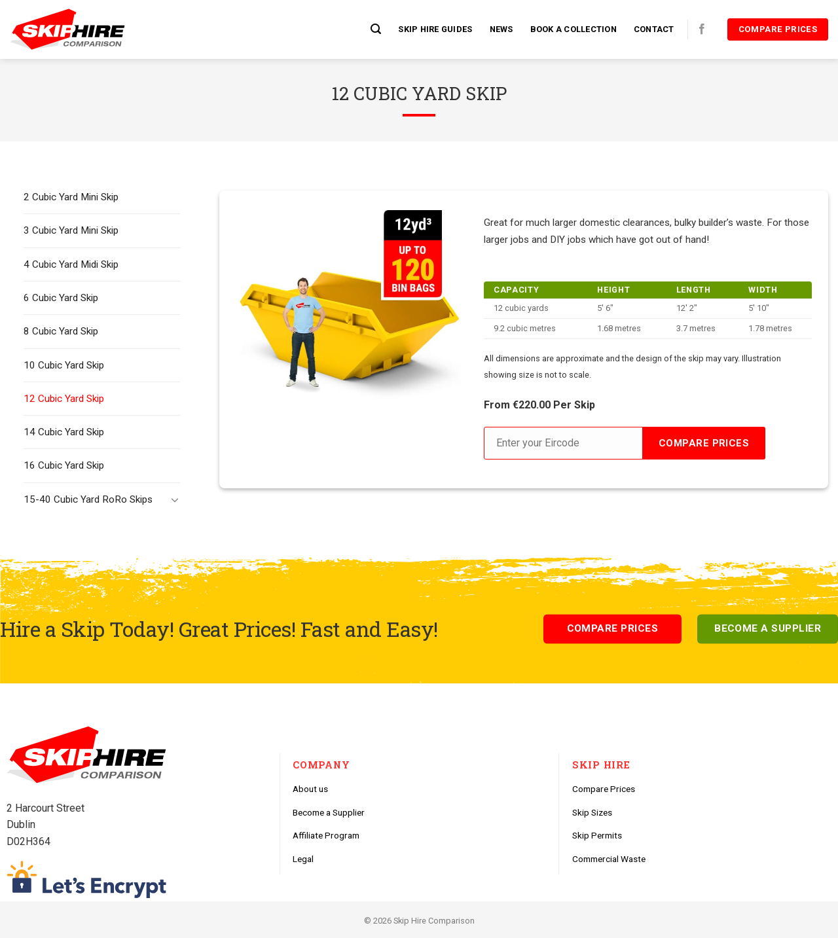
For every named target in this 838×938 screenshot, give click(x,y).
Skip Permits (597, 835)
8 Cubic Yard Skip (61, 331)
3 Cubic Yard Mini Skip (71, 230)
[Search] (376, 29)
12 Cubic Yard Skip (64, 399)
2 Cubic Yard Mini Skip (71, 197)
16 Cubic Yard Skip (64, 465)
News (501, 29)
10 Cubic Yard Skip (64, 365)
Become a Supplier (329, 812)
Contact (654, 29)
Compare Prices (603, 789)
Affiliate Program (326, 835)
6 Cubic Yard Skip (61, 298)
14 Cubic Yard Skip (64, 432)
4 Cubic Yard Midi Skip (71, 264)
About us (310, 789)
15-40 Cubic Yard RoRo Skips (88, 499)
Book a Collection (573, 29)
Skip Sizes (592, 812)
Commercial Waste (609, 859)
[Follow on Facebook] (702, 29)
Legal (303, 859)
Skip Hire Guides (435, 29)
